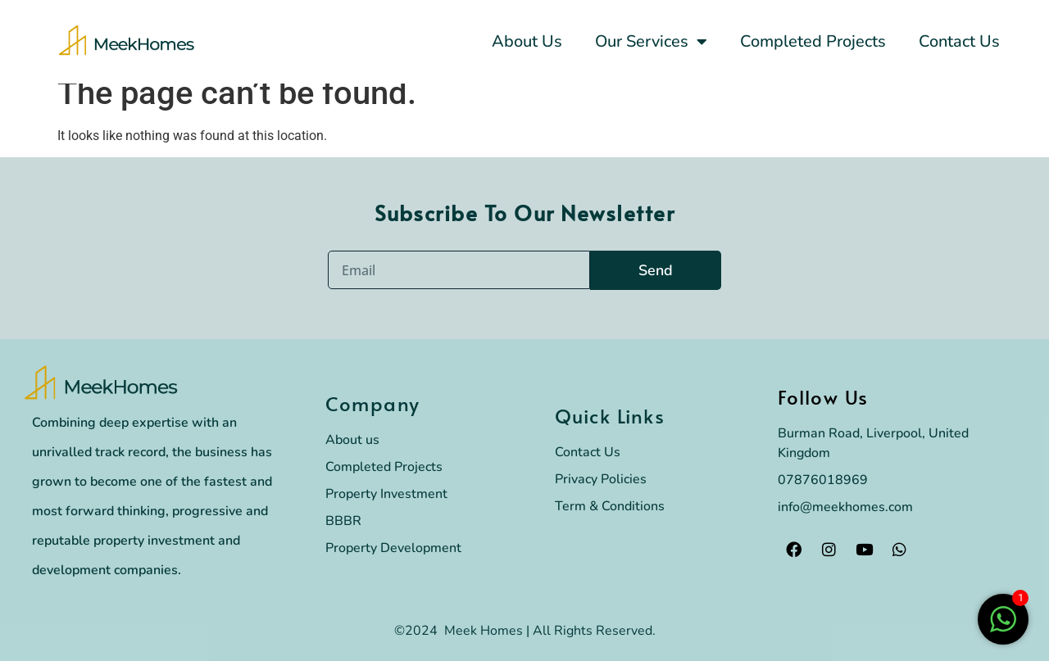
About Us (527, 41)
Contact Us (959, 41)
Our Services (651, 41)
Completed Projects (813, 41)
